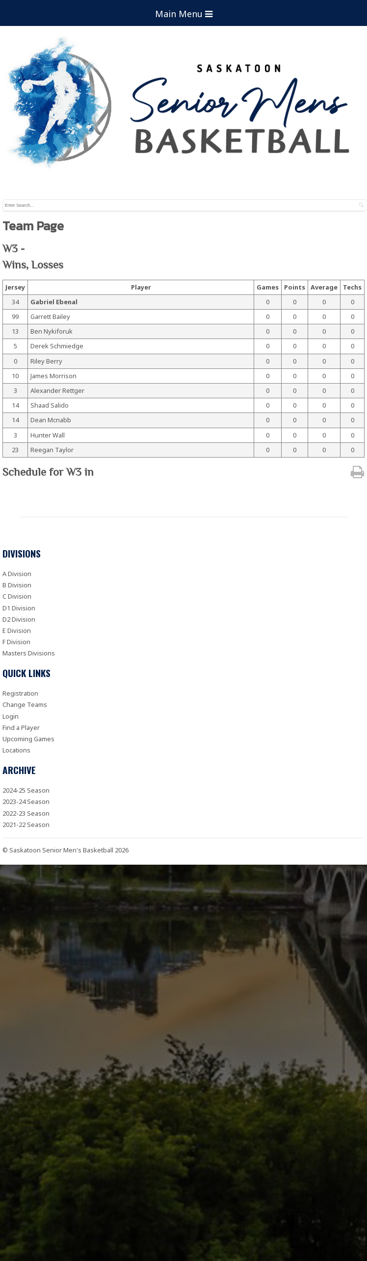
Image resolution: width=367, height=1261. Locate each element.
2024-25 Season (26, 790)
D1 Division (18, 608)
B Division (16, 585)
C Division (16, 596)
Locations (16, 750)
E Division (16, 630)
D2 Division (18, 619)
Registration (20, 693)
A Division (16, 573)
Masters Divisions (28, 653)
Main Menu (183, 14)
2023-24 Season (26, 801)
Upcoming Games (28, 738)
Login (10, 716)
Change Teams (24, 704)
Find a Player (21, 727)
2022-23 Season (26, 813)
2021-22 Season (26, 824)
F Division (16, 641)
